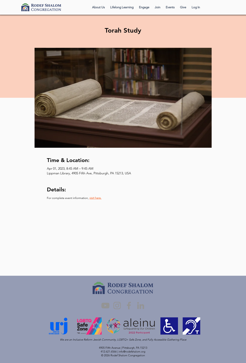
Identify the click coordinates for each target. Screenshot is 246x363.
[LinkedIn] (141, 305)
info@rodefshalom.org (132, 351)
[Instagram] (117, 305)
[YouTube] (105, 305)
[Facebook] (129, 305)
